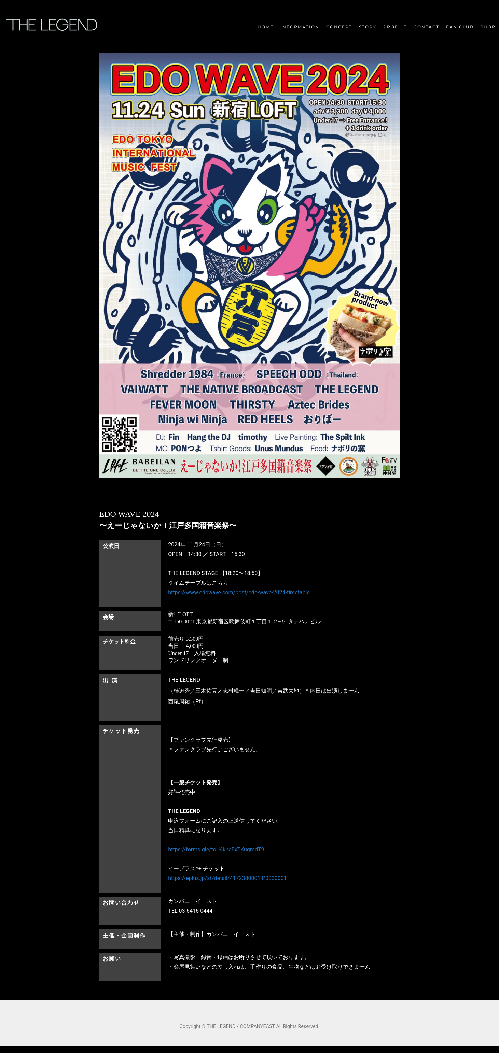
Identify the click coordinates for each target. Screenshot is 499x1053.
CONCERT (339, 26)
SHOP (488, 26)
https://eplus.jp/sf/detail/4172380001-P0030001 (227, 878)
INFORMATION (299, 26)
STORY (367, 26)
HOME (266, 26)
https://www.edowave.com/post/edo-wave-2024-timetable (239, 592)
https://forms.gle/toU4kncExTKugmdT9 (216, 849)
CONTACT (426, 26)
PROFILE (395, 26)
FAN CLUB (460, 26)
